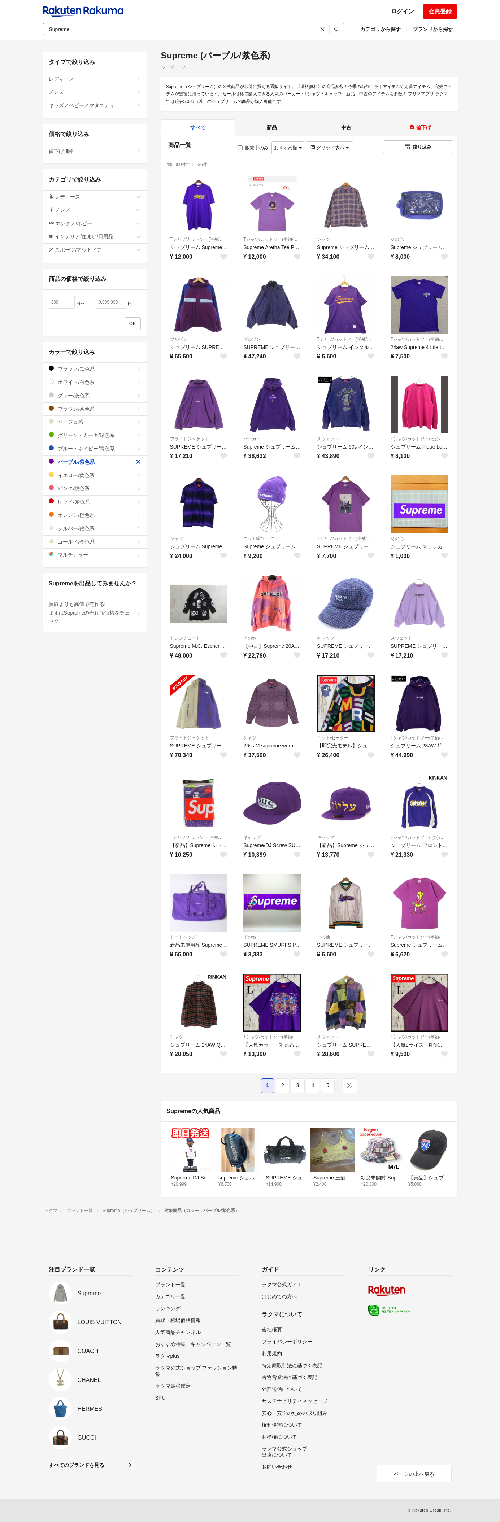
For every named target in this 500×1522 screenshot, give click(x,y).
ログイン (402, 11)
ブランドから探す (433, 29)
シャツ (323, 239)
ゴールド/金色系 (95, 541)
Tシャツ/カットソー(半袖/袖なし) (199, 239)
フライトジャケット (189, 438)
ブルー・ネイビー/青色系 (95, 448)
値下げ (420, 127)
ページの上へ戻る (414, 1474)
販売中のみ (253, 148)
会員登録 (440, 11)
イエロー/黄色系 (95, 475)
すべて (197, 127)
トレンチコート (185, 638)
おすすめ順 (288, 148)
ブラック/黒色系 (95, 369)
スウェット (328, 438)
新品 (272, 127)
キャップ (325, 638)
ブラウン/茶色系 (95, 409)
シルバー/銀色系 (95, 528)
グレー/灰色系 (95, 395)
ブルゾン (178, 339)
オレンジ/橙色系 (95, 515)
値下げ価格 (95, 151)
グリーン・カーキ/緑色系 (95, 435)
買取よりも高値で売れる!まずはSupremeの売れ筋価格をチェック (95, 612)
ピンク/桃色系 (95, 488)
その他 (397, 239)
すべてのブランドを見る (76, 1465)
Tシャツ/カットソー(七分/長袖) (419, 438)
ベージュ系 (95, 422)
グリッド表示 (329, 148)
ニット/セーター (332, 737)
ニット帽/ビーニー (261, 538)
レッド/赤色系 (95, 501)
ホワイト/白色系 (95, 382)
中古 (346, 127)
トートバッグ (183, 936)
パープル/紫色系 (95, 462)
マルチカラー (95, 554)
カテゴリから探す (380, 29)
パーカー (252, 438)
